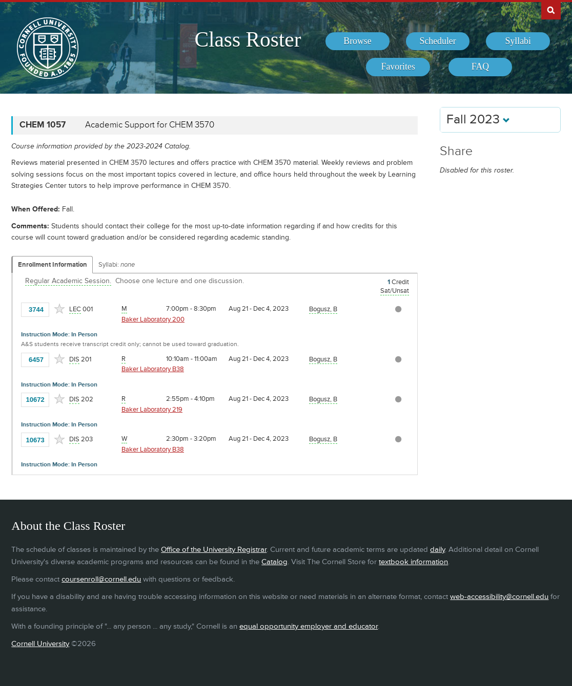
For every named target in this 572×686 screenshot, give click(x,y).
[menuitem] (357, 41)
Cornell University (40, 644)
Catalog (274, 562)
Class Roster (247, 39)
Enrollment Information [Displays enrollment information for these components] (52, 265)
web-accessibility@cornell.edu (499, 597)
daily (437, 549)
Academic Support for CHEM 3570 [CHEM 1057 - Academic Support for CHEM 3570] (149, 125)
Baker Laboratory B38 (152, 369)
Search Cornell (551, 9)
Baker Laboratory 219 (151, 409)
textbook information (413, 562)
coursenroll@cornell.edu (101, 579)
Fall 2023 (478, 119)
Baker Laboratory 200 (153, 319)
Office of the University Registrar (214, 549)
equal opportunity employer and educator (308, 626)
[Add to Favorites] (59, 308)
